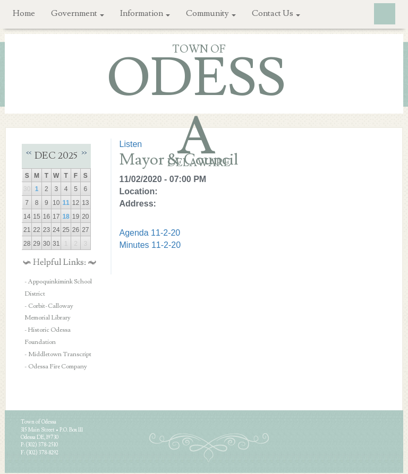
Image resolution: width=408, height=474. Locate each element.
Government (77, 13)
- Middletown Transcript (57, 354)
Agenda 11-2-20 (150, 232)
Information (145, 13)
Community (211, 13)
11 (65, 202)
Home (24, 13)
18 (65, 216)
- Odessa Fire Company (55, 366)
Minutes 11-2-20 (150, 244)
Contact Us (276, 13)
